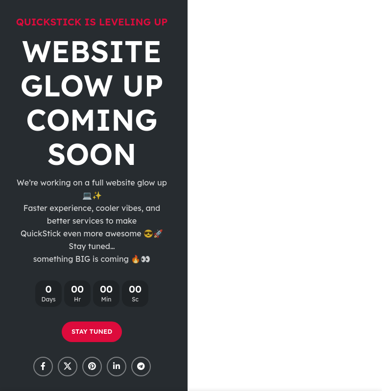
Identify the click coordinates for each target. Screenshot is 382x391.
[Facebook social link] (43, 366)
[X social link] (67, 366)
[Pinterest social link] (92, 366)
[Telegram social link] (141, 366)
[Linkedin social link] (116, 366)
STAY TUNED (92, 331)
